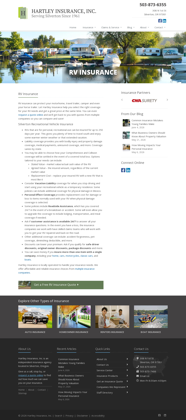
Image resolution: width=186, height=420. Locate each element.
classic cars (86, 255)
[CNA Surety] (144, 100)
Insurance (89, 27)
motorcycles (72, 255)
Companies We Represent (112, 387)
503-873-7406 (148, 371)
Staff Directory (112, 392)
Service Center (112, 370)
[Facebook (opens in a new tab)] (160, 20)
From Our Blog (132, 114)
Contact (160, 27)
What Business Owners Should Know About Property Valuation (144, 136)
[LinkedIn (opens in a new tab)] (164, 20)
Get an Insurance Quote (112, 381)
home (55, 255)
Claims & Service (111, 27)
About (144, 27)
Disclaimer (82, 415)
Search (58, 415)
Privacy (69, 415)
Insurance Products (112, 375)
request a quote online (30, 114)
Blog (131, 27)
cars (62, 255)
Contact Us (112, 364)
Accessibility (98, 415)
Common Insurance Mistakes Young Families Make (144, 124)
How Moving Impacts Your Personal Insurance (144, 148)
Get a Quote (48, 285)
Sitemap (22, 393)
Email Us (144, 376)
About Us (112, 359)
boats (28, 259)
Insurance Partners (135, 92)
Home (72, 27)
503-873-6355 (148, 366)
